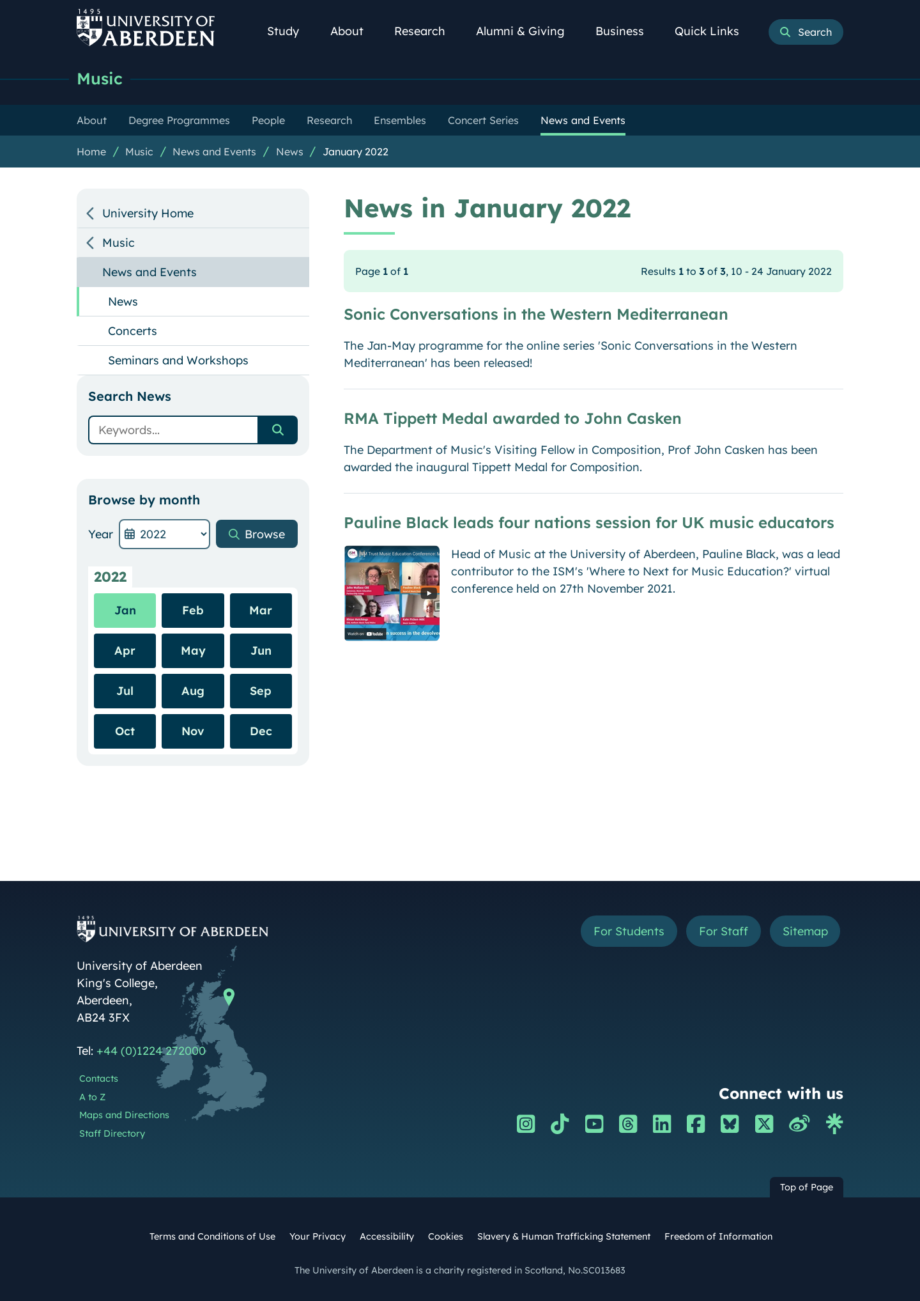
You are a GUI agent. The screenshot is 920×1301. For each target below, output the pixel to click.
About (354, 31)
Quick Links (714, 31)
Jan (125, 610)
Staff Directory (112, 1133)
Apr (124, 650)
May (193, 650)
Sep (261, 690)
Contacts (98, 1078)
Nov (192, 731)
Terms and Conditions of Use (212, 1236)
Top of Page (806, 1187)
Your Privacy (317, 1236)
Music (100, 78)
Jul (125, 690)
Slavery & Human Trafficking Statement (563, 1236)
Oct (125, 731)
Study (290, 31)
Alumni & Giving (527, 31)
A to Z (92, 1097)
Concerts (132, 330)
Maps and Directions (124, 1115)
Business (626, 31)
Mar (260, 610)
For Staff (722, 931)
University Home (148, 213)
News (289, 151)
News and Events (214, 151)
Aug (192, 690)
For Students (628, 931)
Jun (261, 650)
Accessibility (387, 1236)
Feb (193, 610)
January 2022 (355, 151)
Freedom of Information (718, 1236)
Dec (261, 731)
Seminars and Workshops (178, 360)
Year (100, 534)
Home (91, 151)
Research (426, 31)
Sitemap (804, 931)
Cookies (445, 1236)
